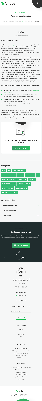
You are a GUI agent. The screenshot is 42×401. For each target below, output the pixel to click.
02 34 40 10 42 (23, 300)
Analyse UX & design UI (21, 353)
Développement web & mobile (21, 351)
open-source (16, 45)
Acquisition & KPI (21, 355)
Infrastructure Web (21, 36)
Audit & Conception (21, 348)
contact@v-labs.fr (22, 295)
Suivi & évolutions (21, 358)
